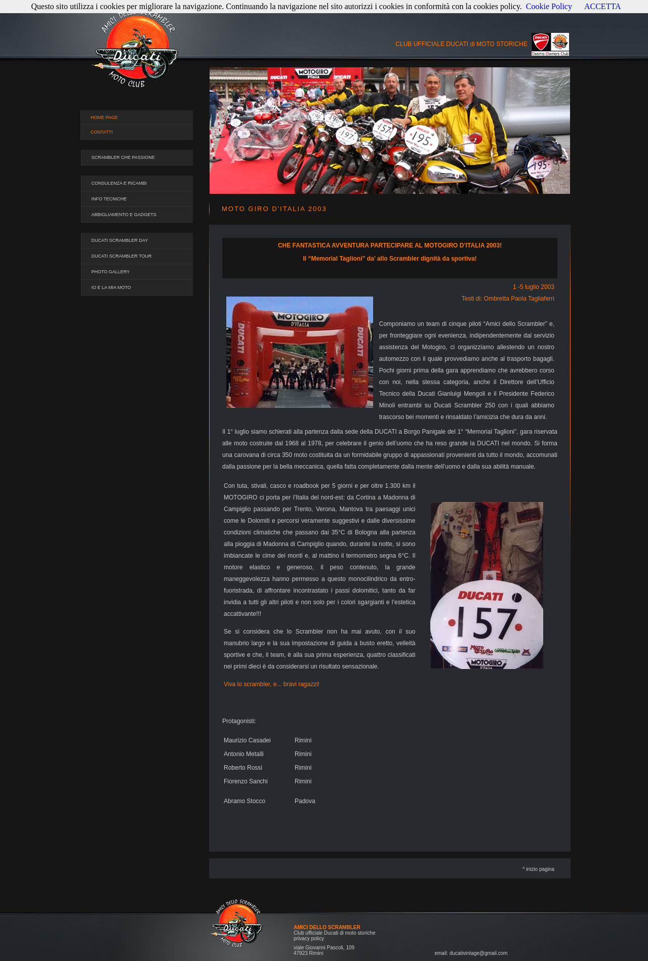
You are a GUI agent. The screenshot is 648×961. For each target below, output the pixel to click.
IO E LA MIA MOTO (111, 287)
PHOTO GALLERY (111, 271)
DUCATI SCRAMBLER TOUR (122, 256)
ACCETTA (602, 6)
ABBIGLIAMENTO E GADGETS (124, 214)
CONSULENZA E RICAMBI (119, 183)
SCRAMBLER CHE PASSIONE (123, 157)
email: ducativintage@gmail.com (470, 953)
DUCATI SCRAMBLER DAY (120, 240)
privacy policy (309, 938)
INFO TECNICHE (109, 198)
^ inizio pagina (538, 869)
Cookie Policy (549, 6)
